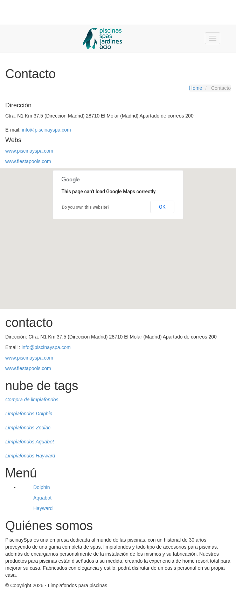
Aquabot (42, 498)
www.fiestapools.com (28, 161)
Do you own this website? (86, 207)
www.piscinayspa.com (29, 151)
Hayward (43, 508)
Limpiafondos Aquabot (29, 441)
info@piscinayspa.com (46, 130)
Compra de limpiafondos (31, 399)
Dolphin (41, 487)
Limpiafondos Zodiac (27, 427)
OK (162, 207)
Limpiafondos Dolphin (29, 413)
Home (195, 88)
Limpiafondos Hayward (30, 455)
